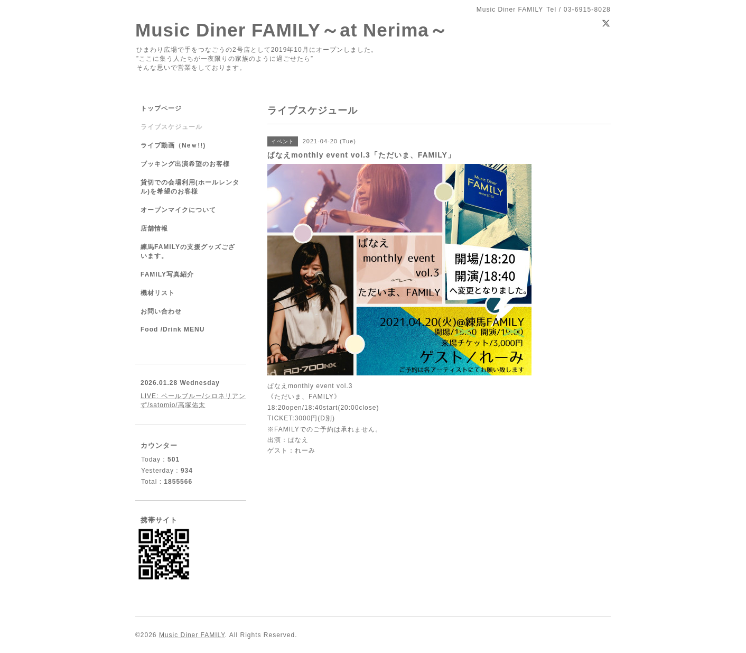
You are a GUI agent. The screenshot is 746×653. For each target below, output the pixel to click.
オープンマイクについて (178, 210)
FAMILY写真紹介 (167, 274)
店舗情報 (154, 228)
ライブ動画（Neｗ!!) (173, 145)
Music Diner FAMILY (192, 635)
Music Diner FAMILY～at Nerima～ (291, 30)
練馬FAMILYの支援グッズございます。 (188, 251)
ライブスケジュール (171, 127)
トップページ (161, 108)
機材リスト (158, 293)
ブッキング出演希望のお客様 (185, 164)
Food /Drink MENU (172, 329)
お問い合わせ (161, 311)
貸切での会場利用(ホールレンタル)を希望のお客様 (190, 187)
